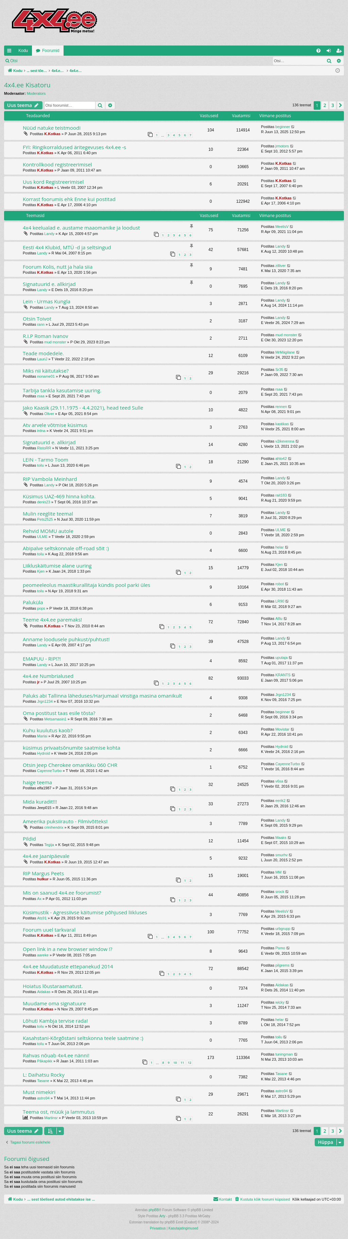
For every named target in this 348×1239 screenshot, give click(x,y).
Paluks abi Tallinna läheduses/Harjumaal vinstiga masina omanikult (102, 695)
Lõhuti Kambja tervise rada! (55, 1020)
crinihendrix (53, 827)
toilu (40, 465)
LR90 (279, 601)
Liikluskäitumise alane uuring (57, 565)
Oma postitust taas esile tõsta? (59, 713)
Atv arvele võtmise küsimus (55, 424)
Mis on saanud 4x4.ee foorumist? (62, 892)
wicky (279, 1002)
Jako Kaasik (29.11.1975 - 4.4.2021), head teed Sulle (83, 407)
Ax (39, 899)
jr (38, 682)
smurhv (281, 855)
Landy (49, 234)
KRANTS (283, 675)
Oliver (49, 414)
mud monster (55, 342)
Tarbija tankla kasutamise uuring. (62, 390)
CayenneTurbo (49, 771)
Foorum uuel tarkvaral (49, 929)
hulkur (43, 879)
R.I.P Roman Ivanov (45, 336)
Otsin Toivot (37, 318)
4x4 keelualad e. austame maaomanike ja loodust (81, 227)
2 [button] (325, 105)
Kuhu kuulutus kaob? (47, 730)
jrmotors (282, 146)
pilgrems (282, 965)
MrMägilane (285, 352)
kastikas (282, 424)
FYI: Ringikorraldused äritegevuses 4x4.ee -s (74, 147)
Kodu (23, 50)
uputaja (281, 658)
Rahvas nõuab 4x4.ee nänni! (56, 1055)
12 (189, 1062)
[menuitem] (318, 51)
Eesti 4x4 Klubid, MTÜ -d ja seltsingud (67, 247)
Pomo (280, 948)
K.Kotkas (52, 134)
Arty (162, 1216)
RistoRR (44, 448)
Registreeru (65, 60)
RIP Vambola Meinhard (50, 478)
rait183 (281, 495)
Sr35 (279, 369)
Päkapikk (44, 1061)
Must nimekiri (39, 1092)
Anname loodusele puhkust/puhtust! (66, 639)
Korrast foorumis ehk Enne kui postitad (69, 199)
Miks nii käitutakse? (46, 370)
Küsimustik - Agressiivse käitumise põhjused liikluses (85, 912)
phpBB (154, 1210)
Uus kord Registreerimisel (53, 181)
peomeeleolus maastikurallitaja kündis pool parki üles (86, 584)
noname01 (46, 376)
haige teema (37, 782)
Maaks (280, 838)
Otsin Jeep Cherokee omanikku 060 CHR (70, 764)
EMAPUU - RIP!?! (42, 658)
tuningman (284, 1054)
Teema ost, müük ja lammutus (58, 1111)
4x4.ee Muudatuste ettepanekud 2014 (68, 966)
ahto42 (281, 458)
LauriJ (42, 359)
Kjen (41, 571)
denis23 (43, 502)
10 (175, 1062)
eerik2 (280, 800)
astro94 (43, 1098)
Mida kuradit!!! (40, 801)
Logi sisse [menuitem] (330, 52)
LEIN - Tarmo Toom (45, 459)
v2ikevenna (284, 441)
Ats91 (42, 918)
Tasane (43, 1081)
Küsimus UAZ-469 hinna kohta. (59, 496)
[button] (340, 105)
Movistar (282, 729)
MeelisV (282, 227)
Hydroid (43, 753)
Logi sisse (36, 60)
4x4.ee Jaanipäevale (46, 855)
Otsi (13, 60)
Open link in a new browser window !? (67, 949)
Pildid (29, 838)
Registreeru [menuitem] (340, 52)
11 (182, 1062)
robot (279, 584)
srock (279, 892)
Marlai (42, 736)
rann (41, 324)
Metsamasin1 (55, 719)
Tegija (49, 845)
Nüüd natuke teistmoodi (52, 127)
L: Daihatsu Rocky (44, 1074)
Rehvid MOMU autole (48, 530)
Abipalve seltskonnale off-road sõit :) (66, 548)
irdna (41, 431)
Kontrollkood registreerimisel (57, 164)
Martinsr (51, 1118)
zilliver (280, 266)
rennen (281, 407)
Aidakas (43, 992)
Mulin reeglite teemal (48, 513)
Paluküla (33, 602)
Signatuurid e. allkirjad (49, 284)
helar (279, 547)
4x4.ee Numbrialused (48, 675)
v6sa (279, 781)
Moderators (36, 93)
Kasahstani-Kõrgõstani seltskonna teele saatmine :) (83, 1038)
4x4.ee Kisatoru (27, 84)
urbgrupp (282, 929)
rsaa (40, 396)
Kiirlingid (10, 52)
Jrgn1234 (45, 701)
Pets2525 (45, 519)
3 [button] (332, 105)
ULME (42, 537)
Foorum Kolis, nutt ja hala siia (57, 266)
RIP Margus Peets (43, 873)
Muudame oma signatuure (54, 1003)
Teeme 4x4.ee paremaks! (52, 619)
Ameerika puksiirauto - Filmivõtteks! (65, 821)
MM (278, 872)
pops (41, 608)
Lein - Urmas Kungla (46, 301)
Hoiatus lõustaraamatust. (53, 986)
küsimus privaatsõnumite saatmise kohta (71, 747)
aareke (43, 955)
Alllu (278, 618)
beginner (282, 127)
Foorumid (50, 50)
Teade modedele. (43, 353)
